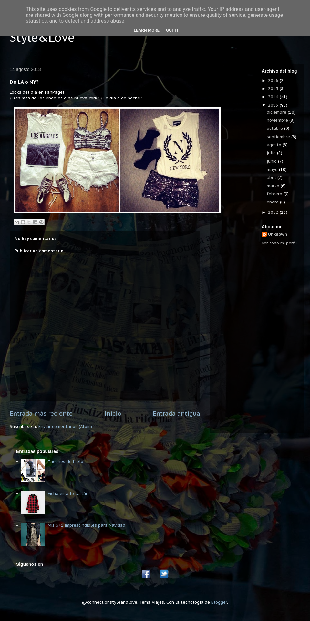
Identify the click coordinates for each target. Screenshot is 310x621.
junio (272, 161)
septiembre (279, 137)
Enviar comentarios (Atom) (65, 426)
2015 (274, 88)
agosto (275, 145)
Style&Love (42, 37)
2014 (274, 96)
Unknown (277, 234)
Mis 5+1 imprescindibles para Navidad (86, 525)
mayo (273, 169)
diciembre (277, 112)
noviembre (278, 120)
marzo (274, 186)
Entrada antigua (176, 413)
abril (272, 177)
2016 (274, 80)
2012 (274, 212)
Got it (172, 30)
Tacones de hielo (65, 461)
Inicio (112, 413)
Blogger (219, 602)
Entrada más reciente (41, 413)
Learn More (147, 30)
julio (272, 153)
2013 (274, 105)
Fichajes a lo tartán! (69, 493)
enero (273, 202)
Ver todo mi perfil (279, 243)
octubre (275, 128)
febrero (275, 194)
